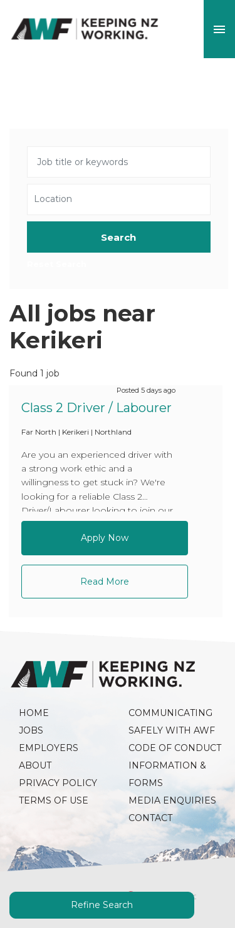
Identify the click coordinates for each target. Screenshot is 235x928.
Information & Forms (168, 774)
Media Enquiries (172, 800)
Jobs (31, 730)
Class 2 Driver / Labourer (96, 407)
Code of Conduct (174, 748)
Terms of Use (53, 800)
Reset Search (56, 265)
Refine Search (102, 904)
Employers (48, 748)
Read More (104, 581)
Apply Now (104, 537)
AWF (84, 29)
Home (34, 713)
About (35, 765)
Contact (150, 818)
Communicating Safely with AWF (171, 721)
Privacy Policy (58, 783)
